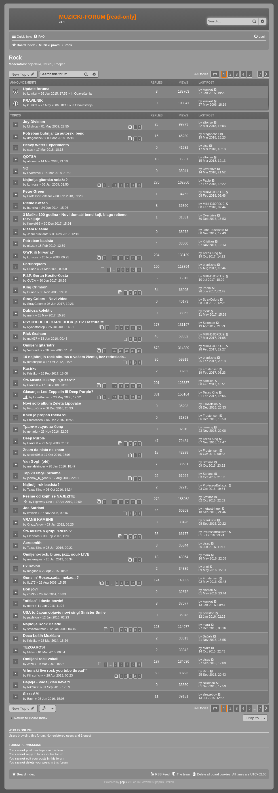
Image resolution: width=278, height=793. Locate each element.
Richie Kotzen (35, 203)
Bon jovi (30, 589)
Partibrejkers (34, 264)
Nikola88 (33, 687)
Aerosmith (32, 543)
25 (132, 397)
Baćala (207, 636)
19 (139, 185)
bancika (32, 207)
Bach (30, 698)
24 (126, 397)
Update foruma (36, 89)
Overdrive (34, 173)
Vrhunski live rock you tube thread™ (55, 670)
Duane (31, 269)
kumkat (32, 93)
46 (139, 351)
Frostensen (210, 369)
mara (206, 555)
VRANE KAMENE (38, 519)
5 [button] (249, 74)
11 (139, 269)
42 (114, 351)
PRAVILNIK (33, 100)
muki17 (32, 338)
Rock (15, 57)
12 (139, 327)
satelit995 (34, 454)
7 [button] (260, 74)
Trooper (59, 64)
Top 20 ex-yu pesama (41, 473)
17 (126, 185)
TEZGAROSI (34, 647)
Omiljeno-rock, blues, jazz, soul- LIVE (56, 554)
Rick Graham (34, 333)
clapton (208, 590)
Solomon (209, 322)
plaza (31, 245)
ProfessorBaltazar (39, 196)
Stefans (208, 462)
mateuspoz (35, 361)
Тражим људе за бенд (43, 426)
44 (126, 351)
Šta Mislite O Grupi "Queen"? (49, 380)
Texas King (210, 253)
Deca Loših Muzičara (41, 635)
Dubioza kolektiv (37, 310)
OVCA (31, 280)
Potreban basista (38, 241)
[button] (214, 74)
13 (132, 386)
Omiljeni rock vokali (40, 659)
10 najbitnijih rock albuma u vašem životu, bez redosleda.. (74, 357)
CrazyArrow (35, 524)
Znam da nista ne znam (43, 450)
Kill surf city (35, 675)
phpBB (124, 782)
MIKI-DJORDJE (214, 192)
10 (132, 269)
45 (132, 351)
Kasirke (30, 368)
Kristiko (32, 373)
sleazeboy (210, 694)
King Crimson (35, 287)
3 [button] (237, 74)
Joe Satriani (33, 508)
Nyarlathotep (36, 327)
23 (120, 397)
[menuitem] (39, 36)
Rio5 (206, 671)
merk (30, 315)
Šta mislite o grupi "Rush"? (47, 531)
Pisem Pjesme (35, 229)
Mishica (32, 126)
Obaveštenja (83, 93)
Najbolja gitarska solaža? (45, 180)
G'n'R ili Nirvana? (38, 252)
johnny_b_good (38, 478)
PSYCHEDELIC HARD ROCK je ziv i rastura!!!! (63, 322)
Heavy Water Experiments (46, 145)
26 (139, 397)
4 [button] (243, 74)
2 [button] (230, 74)
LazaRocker (41, 397)
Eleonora (33, 536)
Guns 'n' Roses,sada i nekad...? (51, 577)
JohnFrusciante (38, 234)
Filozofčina (34, 408)
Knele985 (34, 223)
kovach (32, 513)
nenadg (32, 431)
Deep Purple (34, 438)
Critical (47, 64)
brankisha (209, 264)
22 (114, 397)
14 (139, 386)
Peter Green (33, 191)
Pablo (207, 180)
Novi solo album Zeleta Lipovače (52, 403)
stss (30, 149)
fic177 (31, 582)
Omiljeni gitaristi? (38, 345)
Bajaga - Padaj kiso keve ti (46, 682)
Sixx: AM (31, 694)
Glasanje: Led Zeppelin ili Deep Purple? (58, 392)
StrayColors (35, 303)
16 (120, 185)
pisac (206, 543)
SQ (25, 168)
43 (120, 351)
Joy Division (34, 122)
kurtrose (33, 184)
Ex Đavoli (31, 566)
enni (206, 566)
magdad (33, 571)
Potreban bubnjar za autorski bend (54, 133)
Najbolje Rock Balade (42, 624)
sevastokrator (36, 629)
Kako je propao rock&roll (45, 415)
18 (132, 185)
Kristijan (208, 241)
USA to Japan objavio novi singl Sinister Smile (64, 612)
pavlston (33, 617)
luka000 (32, 385)
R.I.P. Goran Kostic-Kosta (45, 275)
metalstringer (36, 466)
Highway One (42, 501)
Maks (31, 652)
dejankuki (34, 64)
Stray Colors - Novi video (45, 299)
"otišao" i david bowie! (43, 601)
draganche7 (35, 138)
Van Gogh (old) (36, 461)
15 (114, 185)
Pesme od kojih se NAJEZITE (49, 496)
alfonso (208, 122)
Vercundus (34, 350)
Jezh (30, 664)
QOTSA (29, 156)
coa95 (31, 594)
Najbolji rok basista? (41, 484)
